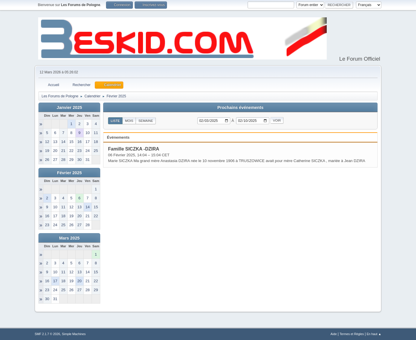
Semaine (145, 120)
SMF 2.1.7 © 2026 (47, 334)
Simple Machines (74, 334)
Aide (333, 334)
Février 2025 (69, 172)
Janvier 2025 (69, 107)
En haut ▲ (374, 334)
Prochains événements (240, 107)
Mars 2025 (69, 238)
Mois (129, 120)
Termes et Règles (351, 334)
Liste (115, 120)
